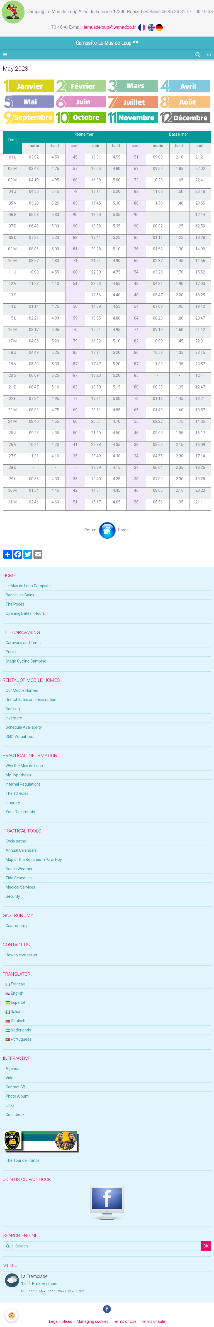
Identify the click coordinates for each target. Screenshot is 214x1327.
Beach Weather (19, 869)
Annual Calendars (21, 850)
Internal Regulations (23, 784)
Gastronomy (16, 925)
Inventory (14, 718)
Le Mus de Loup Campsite (28, 586)
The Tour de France (23, 1160)
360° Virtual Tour (20, 736)
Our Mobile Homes (22, 690)
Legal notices (60, 1321)
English (14, 993)
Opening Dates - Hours (25, 613)
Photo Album (17, 1096)
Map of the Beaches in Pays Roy (34, 859)
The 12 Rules (17, 793)
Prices (11, 652)
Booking (13, 709)
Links (10, 1105)
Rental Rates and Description (31, 699)
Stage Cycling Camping (26, 661)
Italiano (15, 1011)
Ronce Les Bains (20, 595)
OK (205, 1246)
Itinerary (13, 802)
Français (16, 984)
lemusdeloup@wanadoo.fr (111, 27)
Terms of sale (153, 1321)
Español (15, 1002)
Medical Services (20, 887)
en (208, 54)
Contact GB (15, 1087)
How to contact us (21, 955)
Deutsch (15, 1021)
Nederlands (18, 1030)
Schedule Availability (24, 727)
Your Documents (20, 812)
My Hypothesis (18, 775)
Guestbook (15, 1114)
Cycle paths (16, 841)
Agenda (13, 1068)
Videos (12, 1078)
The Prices (15, 604)
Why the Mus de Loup (24, 766)
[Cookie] (12, 1315)
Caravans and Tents (23, 642)
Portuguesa (18, 1039)
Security (13, 896)
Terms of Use (125, 1321)
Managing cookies (92, 1321)
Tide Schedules (19, 878)
